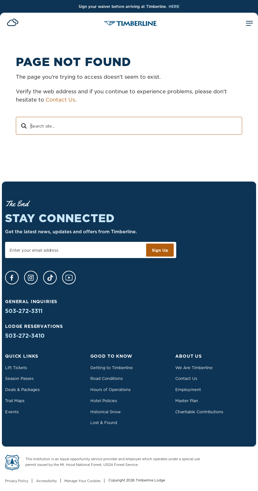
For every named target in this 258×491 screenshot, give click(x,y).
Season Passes (19, 378)
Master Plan (186, 400)
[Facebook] (12, 277)
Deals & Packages (22, 389)
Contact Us (60, 99)
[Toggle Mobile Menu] (249, 24)
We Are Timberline (194, 367)
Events (12, 412)
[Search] (23, 127)
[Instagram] (31, 277)
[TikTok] (50, 277)
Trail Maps (14, 400)
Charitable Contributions (199, 412)
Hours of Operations (110, 389)
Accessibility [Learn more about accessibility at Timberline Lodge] (46, 481)
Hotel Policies (103, 400)
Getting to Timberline (111, 367)
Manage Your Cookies (82, 481)
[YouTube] (69, 277)
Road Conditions (106, 378)
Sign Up (160, 250)
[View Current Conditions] (12, 23)
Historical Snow (105, 412)
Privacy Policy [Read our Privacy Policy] (16, 481)
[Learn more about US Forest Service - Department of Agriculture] (12, 464)
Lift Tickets (16, 367)
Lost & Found (103, 422)
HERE (174, 6)
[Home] (131, 24)
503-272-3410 (25, 336)
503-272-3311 (23, 311)
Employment (188, 389)
